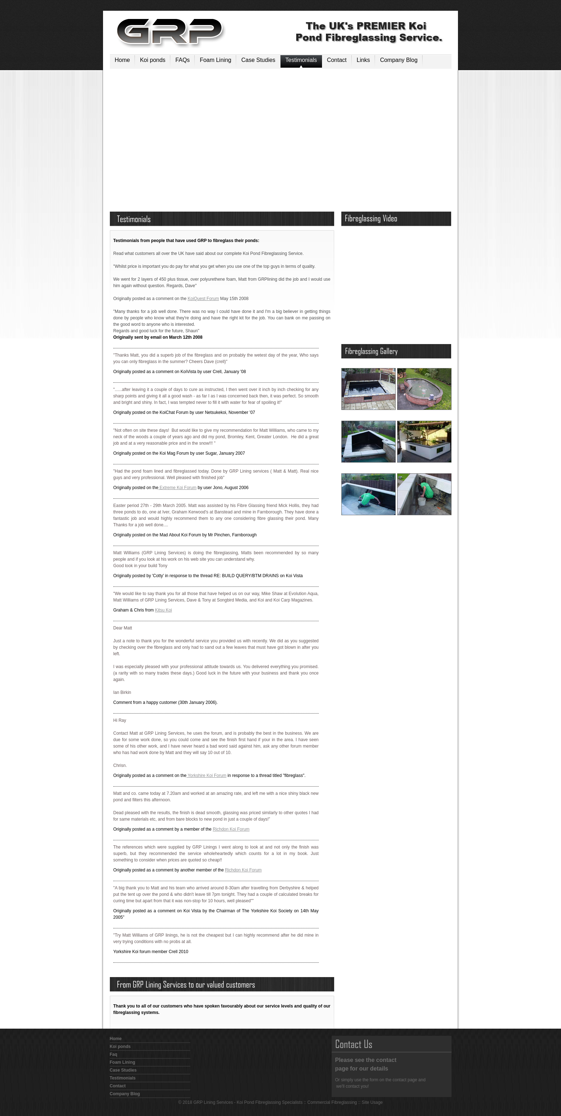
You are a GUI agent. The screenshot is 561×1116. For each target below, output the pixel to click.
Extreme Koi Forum (177, 487)
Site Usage (372, 1102)
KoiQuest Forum (203, 298)
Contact (337, 60)
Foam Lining (215, 60)
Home (122, 60)
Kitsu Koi (163, 610)
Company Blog (399, 60)
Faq (113, 1054)
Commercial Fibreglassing (332, 1102)
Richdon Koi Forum (231, 829)
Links (363, 60)
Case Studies (258, 60)
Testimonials (301, 60)
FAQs (182, 60)
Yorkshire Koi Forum (206, 775)
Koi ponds (152, 60)
